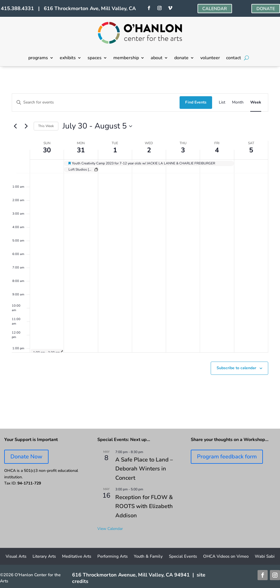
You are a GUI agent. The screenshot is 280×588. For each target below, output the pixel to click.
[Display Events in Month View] (238, 102)
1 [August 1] (115, 150)
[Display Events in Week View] (255, 102)
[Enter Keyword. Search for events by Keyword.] (96, 102)
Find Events (195, 102)
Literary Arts (44, 556)
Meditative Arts (76, 556)
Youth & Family (148, 556)
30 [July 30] (47, 150)
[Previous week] (15, 126)
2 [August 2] (149, 150)
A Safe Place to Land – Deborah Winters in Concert (144, 469)
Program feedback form (227, 456)
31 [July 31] (81, 150)
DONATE (265, 9)
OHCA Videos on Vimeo (226, 556)
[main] (140, 247)
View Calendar (110, 528)
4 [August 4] (217, 150)
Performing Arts (112, 556)
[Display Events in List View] (222, 102)
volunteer (210, 58)
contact (233, 58)
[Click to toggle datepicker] (97, 126)
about (156, 58)
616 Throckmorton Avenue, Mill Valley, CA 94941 (131, 574)
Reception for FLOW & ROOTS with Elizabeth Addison (144, 506)
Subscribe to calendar (236, 368)
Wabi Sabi (265, 556)
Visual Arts (16, 556)
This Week (46, 126)
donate (181, 58)
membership (126, 58)
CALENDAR (214, 9)
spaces (95, 58)
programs (38, 58)
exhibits (68, 58)
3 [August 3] (183, 150)
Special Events (183, 556)
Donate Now (26, 456)
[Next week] (26, 126)
